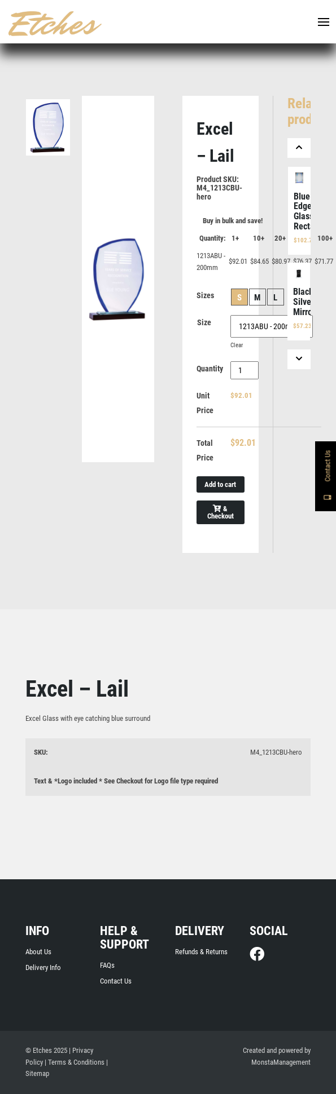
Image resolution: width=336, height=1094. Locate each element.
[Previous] (299, 148)
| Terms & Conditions (74, 1062)
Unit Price (205, 403)
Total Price (205, 450)
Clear (236, 345)
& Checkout (220, 512)
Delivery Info (43, 967)
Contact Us (116, 981)
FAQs (107, 965)
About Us (38, 951)
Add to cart (220, 484)
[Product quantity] (244, 370)
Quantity (210, 368)
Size (204, 322)
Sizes (205, 295)
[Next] (299, 359)
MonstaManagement (281, 1062)
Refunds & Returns (201, 951)
